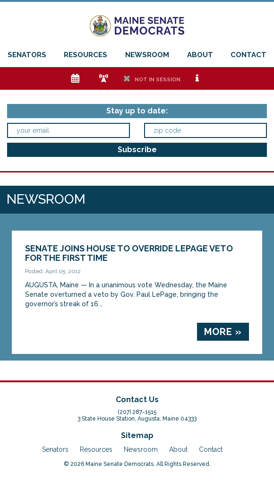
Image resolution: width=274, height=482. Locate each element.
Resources (85, 55)
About (200, 55)
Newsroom (147, 55)
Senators (27, 55)
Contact (248, 55)
